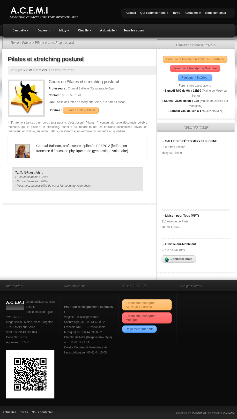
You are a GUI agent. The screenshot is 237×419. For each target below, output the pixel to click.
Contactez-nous (178, 259)
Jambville (21, 30)
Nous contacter (215, 13)
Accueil (131, 13)
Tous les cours (134, 30)
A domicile (108, 30)
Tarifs (176, 13)
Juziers (44, 30)
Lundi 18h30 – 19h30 (81, 110)
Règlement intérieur (195, 77)
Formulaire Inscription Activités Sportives (195, 59)
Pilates (26, 42)
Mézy (64, 30)
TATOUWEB (199, 412)
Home (15, 42)
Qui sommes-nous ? (154, 13)
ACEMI (27, 70)
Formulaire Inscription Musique (195, 68)
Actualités (193, 13)
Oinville (84, 30)
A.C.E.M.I (229, 412)
